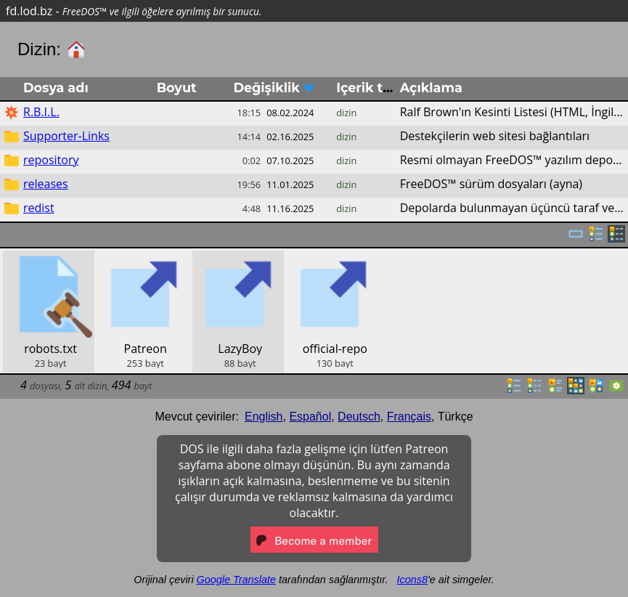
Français (409, 416)
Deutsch (359, 416)
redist (38, 208)
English (263, 416)
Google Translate (236, 579)
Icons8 (412, 579)
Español (310, 416)
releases (45, 184)
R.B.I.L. (41, 112)
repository (50, 160)
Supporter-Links (66, 136)
